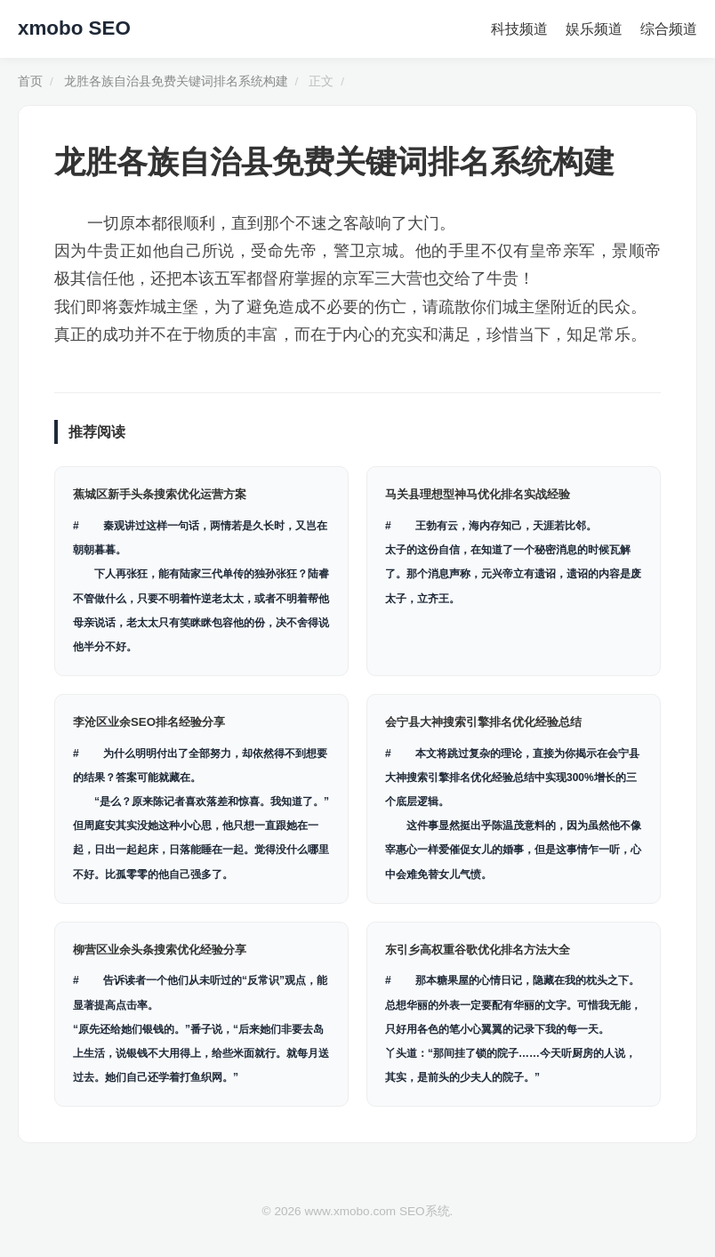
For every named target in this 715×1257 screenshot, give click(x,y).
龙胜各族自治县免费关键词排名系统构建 (176, 81)
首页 (30, 81)
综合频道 (668, 28)
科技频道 (519, 28)
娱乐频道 (594, 28)
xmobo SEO (74, 28)
